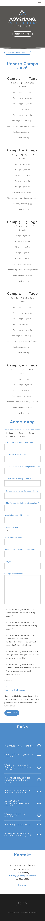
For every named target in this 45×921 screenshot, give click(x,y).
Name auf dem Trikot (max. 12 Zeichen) (22, 552)
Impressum (22, 885)
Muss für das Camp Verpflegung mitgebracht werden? (22, 803)
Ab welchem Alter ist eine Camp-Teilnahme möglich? (22, 834)
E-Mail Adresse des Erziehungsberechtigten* (22, 506)
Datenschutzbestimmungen (15, 690)
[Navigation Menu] (39, 3)
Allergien (22, 565)
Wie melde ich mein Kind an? (22, 745)
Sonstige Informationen (22, 589)
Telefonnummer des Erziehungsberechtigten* (22, 494)
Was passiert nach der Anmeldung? (22, 815)
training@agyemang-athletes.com (22, 876)
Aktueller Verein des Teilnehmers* (22, 458)
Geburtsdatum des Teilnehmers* (22, 518)
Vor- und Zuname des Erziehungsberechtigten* (22, 470)
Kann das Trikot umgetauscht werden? (22, 755)
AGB (6, 687)
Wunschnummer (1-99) (22, 540)
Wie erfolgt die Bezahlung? (22, 824)
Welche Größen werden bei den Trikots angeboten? (22, 791)
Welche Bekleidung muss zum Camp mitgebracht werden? (22, 780)
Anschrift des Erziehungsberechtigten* (22, 482)
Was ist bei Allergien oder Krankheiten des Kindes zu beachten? (22, 767)
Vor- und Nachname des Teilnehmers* (22, 445)
